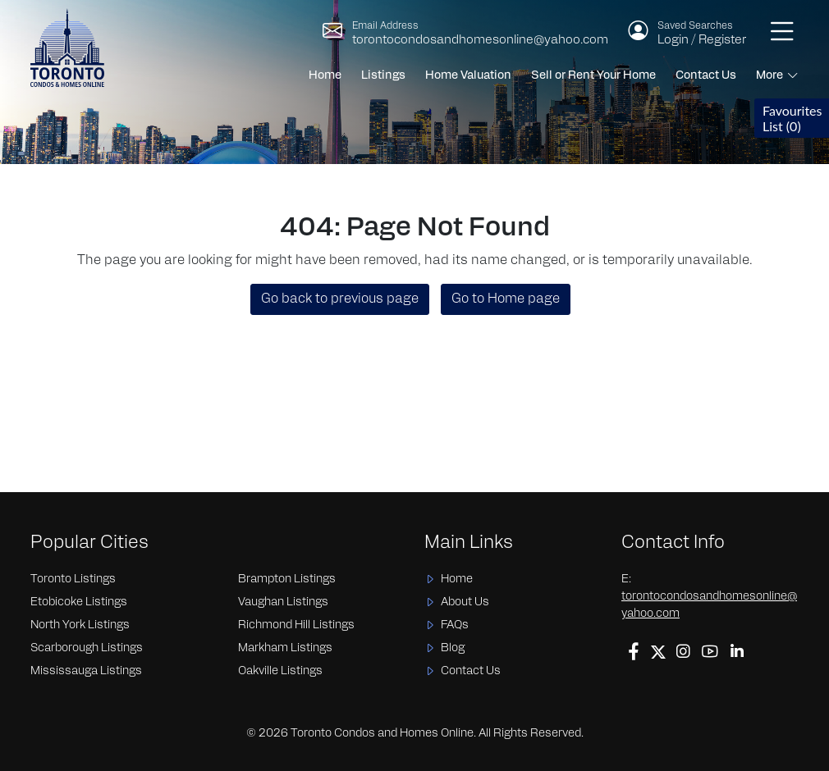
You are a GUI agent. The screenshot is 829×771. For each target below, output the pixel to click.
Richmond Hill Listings (296, 625)
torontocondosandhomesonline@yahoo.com (480, 40)
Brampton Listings (287, 579)
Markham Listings (285, 648)
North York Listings (80, 625)
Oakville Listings (280, 671)
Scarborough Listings (86, 648)
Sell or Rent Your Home (593, 76)
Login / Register (701, 40)
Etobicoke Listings (78, 602)
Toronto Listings (73, 579)
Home (325, 76)
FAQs (455, 625)
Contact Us (706, 76)
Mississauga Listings (86, 671)
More (769, 76)
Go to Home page (505, 299)
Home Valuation (468, 76)
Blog (453, 648)
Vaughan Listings (283, 602)
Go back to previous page (340, 299)
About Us (465, 602)
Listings (383, 76)
